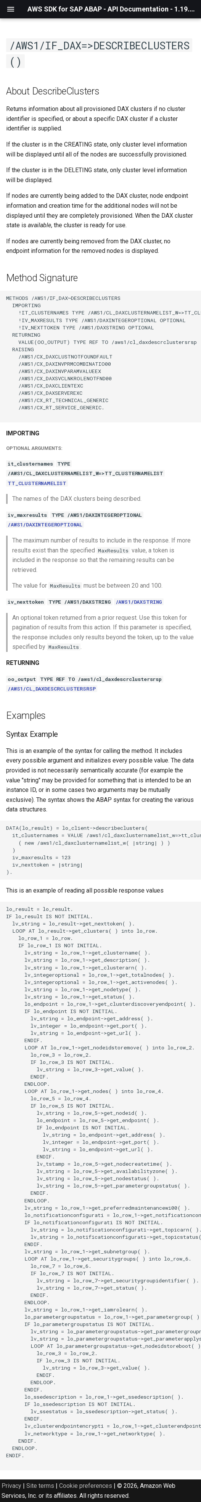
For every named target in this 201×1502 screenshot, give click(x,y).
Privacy (11, 1485)
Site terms (40, 1485)
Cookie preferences (85, 1485)
